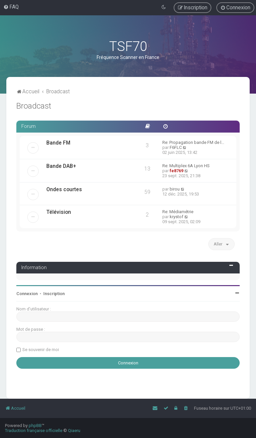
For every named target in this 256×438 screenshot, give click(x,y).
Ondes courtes (64, 190)
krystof (176, 216)
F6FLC (176, 147)
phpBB (35, 425)
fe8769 (176, 170)
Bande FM (58, 143)
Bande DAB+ (61, 166)
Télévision (58, 212)
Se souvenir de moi (40, 349)
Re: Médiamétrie (177, 211)
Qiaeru (74, 430)
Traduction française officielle (33, 430)
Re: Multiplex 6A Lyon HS (186, 165)
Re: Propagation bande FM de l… (193, 142)
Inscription (54, 293)
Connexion (27, 293)
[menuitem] (11, 7)
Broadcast (33, 106)
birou (175, 189)
